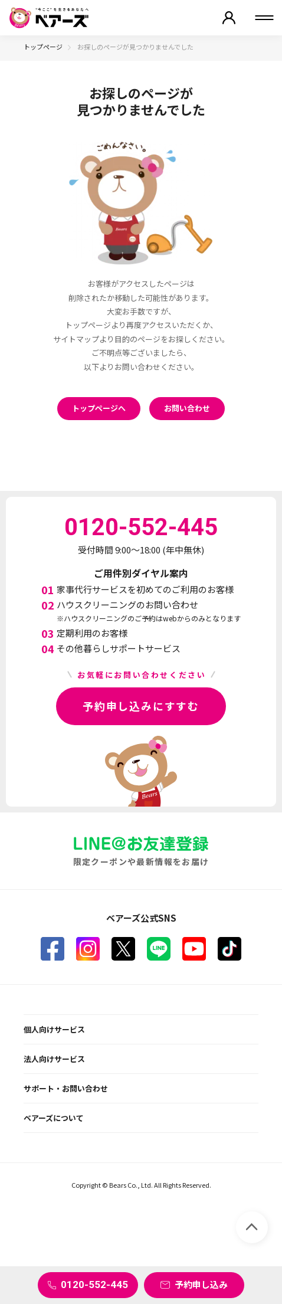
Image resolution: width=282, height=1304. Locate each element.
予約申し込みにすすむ (141, 705)
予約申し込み (201, 1284)
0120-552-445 (94, 1284)
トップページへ (99, 408)
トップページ (43, 46)
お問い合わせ (187, 408)
